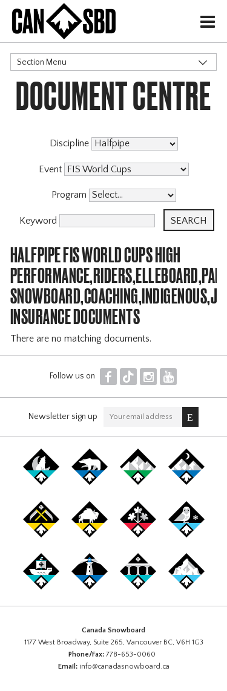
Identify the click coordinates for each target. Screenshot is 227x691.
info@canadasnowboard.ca (124, 666)
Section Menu (42, 62)
